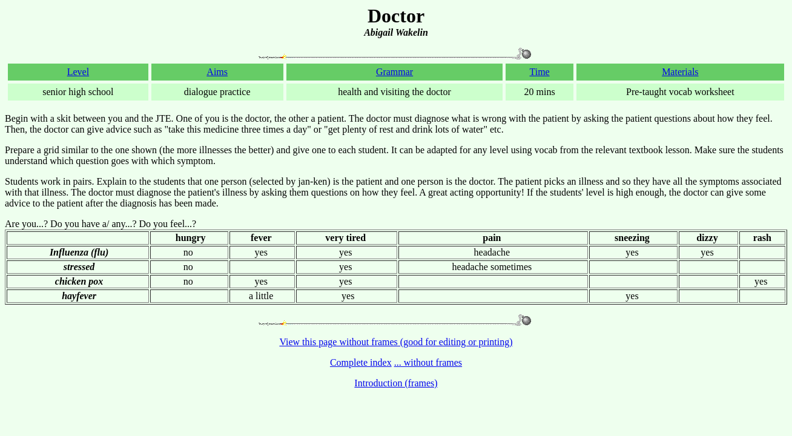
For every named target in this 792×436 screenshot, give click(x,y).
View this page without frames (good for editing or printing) (395, 342)
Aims (217, 72)
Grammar (394, 72)
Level (78, 72)
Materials (680, 72)
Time (539, 72)
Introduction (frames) (395, 383)
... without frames (428, 362)
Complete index (361, 362)
